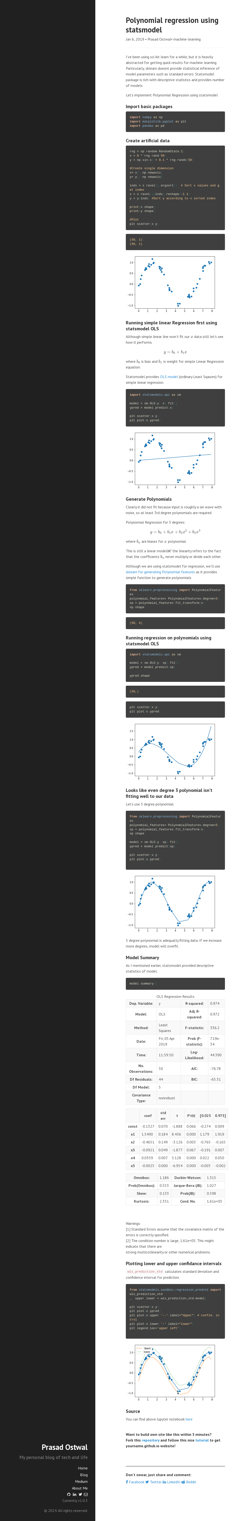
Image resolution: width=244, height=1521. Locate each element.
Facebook (135, 1481)
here (189, 1419)
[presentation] (192, 336)
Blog (84, 1474)
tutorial (202, 1440)
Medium (81, 1481)
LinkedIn (172, 1481)
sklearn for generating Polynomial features (160, 571)
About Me (80, 1488)
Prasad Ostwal (65, 1447)
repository (150, 1440)
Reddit (188, 1481)
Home (83, 1468)
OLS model (169, 376)
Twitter (153, 1481)
